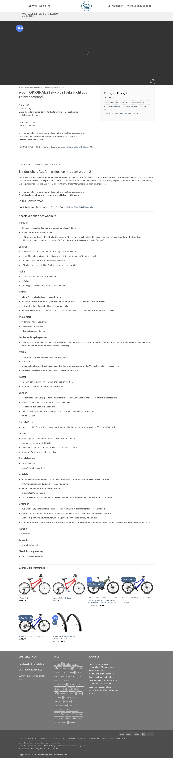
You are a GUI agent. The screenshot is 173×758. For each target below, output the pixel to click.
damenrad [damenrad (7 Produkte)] (67, 668)
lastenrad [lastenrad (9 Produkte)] (70, 697)
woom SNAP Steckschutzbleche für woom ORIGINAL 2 (67, 637)
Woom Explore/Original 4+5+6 (31, 636)
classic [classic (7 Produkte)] (74, 664)
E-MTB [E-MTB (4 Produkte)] (78, 672)
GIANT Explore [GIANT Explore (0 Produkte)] (60, 685)
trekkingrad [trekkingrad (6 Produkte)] (58, 718)
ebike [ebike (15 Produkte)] (56, 676)
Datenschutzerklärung (116, 739)
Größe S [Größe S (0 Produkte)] (57, 689)
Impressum (94, 739)
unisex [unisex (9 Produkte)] (67, 718)
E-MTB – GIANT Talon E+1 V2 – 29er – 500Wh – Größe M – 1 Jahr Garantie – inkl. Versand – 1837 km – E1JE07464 (102, 600)
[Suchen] (109, 6)
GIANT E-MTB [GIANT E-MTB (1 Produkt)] (66, 681)
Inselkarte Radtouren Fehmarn (32, 664)
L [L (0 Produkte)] (64, 697)
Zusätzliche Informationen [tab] (47, 165)
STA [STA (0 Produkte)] (70, 706)
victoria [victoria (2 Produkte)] (57, 722)
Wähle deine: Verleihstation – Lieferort (41, 15)
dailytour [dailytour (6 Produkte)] (57, 668)
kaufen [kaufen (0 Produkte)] (72, 693)
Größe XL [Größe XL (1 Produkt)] (66, 689)
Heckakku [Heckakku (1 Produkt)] (63, 693)
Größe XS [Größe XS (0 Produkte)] (75, 689)
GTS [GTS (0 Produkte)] (56, 693)
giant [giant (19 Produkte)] (56, 681)
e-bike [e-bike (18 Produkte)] (80, 668)
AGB (102, 739)
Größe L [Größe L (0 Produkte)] (71, 685)
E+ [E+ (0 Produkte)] (74, 668)
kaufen (130, 113)
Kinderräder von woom (54, 87)
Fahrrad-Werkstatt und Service (51, 739)
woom (117, 113)
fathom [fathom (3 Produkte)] (78, 676)
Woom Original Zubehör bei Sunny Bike (77, 147)
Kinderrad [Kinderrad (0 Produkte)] (58, 697)
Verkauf (32, 5)
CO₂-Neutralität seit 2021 (30, 669)
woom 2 (69, 87)
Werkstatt (45, 5)
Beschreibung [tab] (25, 165)
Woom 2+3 (23, 598)
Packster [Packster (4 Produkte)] (67, 701)
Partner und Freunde (78, 739)
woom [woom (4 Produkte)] (64, 722)
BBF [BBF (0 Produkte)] (59, 664)
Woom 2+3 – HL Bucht (62, 598)
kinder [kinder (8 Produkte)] (79, 693)
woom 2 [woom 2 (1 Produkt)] (72, 722)
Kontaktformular (27, 739)
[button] (24, 5)
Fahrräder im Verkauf (34, 87)
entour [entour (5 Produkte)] (63, 676)
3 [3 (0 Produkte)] (55, 664)
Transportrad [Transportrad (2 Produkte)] (77, 714)
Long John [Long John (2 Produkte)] (58, 701)
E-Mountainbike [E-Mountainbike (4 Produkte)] (68, 672)
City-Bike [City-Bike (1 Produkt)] (66, 664)
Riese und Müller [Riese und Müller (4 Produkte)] (60, 706)
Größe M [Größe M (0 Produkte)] (80, 685)
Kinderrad (123, 113)
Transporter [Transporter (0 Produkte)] (65, 714)
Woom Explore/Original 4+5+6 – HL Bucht (136, 599)
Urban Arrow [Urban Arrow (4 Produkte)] (77, 718)
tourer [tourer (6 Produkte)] (56, 714)
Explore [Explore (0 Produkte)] (71, 676)
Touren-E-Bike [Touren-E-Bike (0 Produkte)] (72, 710)
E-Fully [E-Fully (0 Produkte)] (57, 672)
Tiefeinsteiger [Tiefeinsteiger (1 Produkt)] (59, 710)
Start (21, 87)
